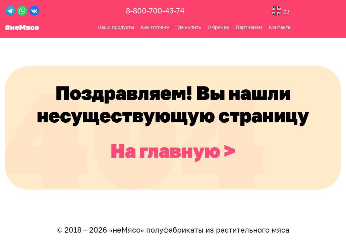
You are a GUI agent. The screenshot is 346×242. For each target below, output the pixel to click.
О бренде (218, 27)
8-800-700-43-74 (155, 10)
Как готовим (155, 27)
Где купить (188, 27)
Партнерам (249, 27)
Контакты (280, 27)
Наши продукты (116, 27)
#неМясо (22, 27)
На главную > (173, 150)
